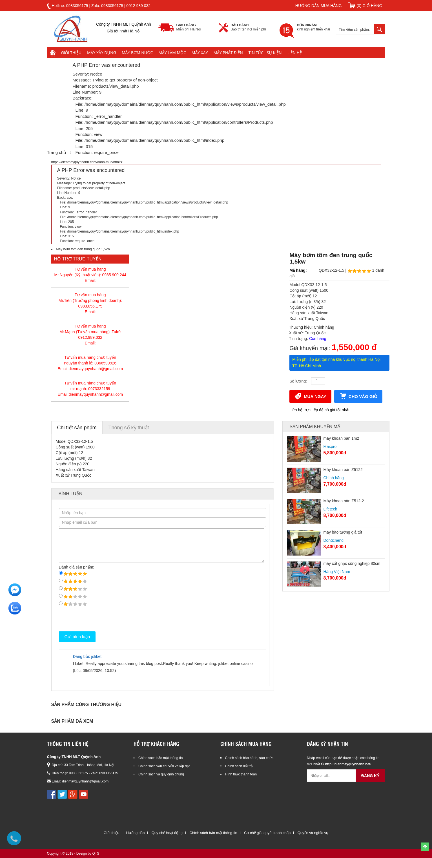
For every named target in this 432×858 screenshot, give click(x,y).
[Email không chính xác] (331, 775)
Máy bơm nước (137, 52)
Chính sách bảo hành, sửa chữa (249, 758)
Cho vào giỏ (358, 395)
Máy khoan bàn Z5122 (343, 469)
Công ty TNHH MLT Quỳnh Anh (74, 757)
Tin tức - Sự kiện (265, 52)
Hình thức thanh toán (241, 774)
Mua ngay (310, 395)
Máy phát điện (228, 52)
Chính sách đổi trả (239, 766)
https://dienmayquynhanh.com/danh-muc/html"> (216, 202)
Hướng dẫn (135, 833)
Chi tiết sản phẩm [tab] (77, 427)
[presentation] (102, 619)
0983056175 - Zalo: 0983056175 (93, 773)
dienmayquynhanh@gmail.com (85, 781)
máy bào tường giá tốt (343, 532)
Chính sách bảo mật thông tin (160, 758)
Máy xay (200, 52)
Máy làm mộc (172, 52)
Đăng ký (370, 775)
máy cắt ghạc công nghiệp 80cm (352, 563)
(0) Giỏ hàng (365, 5)
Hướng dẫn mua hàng (318, 5)
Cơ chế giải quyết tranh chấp (267, 833)
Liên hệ (294, 52)
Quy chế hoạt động (167, 833)
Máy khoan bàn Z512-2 (344, 501)
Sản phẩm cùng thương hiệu (86, 704)
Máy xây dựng (101, 52)
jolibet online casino (235, 663)
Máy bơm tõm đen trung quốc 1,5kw (83, 249)
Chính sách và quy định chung (161, 774)
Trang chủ (56, 152)
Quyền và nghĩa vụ (313, 833)
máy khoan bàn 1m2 (341, 438)
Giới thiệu (71, 52)
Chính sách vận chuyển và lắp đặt (164, 766)
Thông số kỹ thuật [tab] (128, 427)
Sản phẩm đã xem (72, 721)
